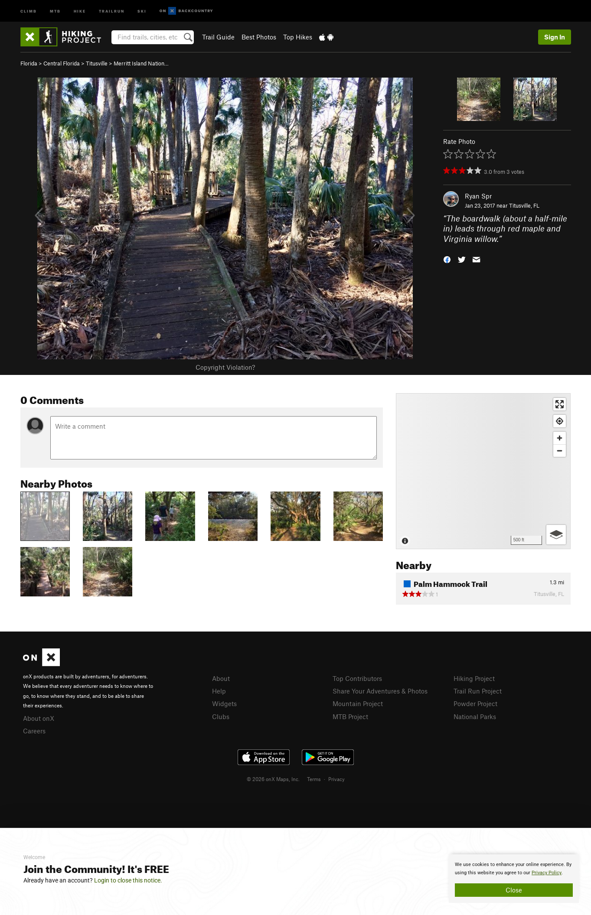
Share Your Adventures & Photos (380, 691)
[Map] (483, 471)
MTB (55, 10)
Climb (28, 10)
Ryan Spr (478, 196)
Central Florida (61, 63)
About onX (38, 718)
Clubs (220, 716)
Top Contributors (357, 678)
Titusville (97, 63)
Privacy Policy (547, 873)
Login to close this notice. (128, 880)
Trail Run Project (478, 691)
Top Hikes (297, 37)
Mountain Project (358, 703)
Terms (314, 779)
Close (514, 890)
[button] (447, 259)
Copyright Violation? (225, 367)
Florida (28, 63)
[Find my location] (559, 421)
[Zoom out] (559, 450)
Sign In (554, 37)
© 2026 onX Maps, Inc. (273, 779)
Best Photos (259, 37)
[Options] (556, 534)
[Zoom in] (559, 438)
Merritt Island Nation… (141, 63)
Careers (34, 731)
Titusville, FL (524, 205)
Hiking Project (474, 678)
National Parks (475, 716)
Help (219, 691)
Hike (80, 10)
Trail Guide (218, 37)
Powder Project (475, 703)
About (221, 678)
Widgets (224, 703)
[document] (514, 878)
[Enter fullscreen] (559, 404)
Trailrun (111, 10)
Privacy (336, 779)
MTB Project (350, 716)
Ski (142, 10)
